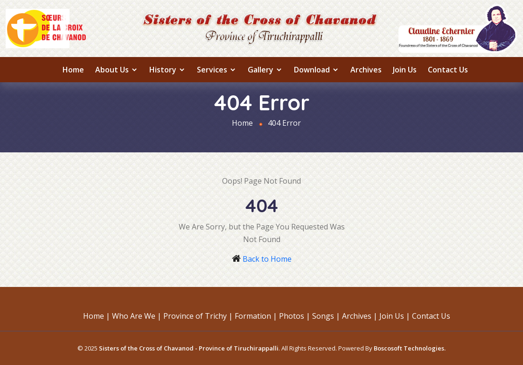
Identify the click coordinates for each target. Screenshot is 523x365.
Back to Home (267, 259)
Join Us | (394, 316)
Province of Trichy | (198, 316)
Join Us (405, 69)
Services (217, 69)
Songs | (326, 316)
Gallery (265, 69)
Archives (366, 69)
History (167, 69)
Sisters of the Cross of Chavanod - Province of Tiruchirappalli (189, 348)
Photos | (294, 316)
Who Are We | (136, 316)
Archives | (359, 316)
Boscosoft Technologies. (410, 348)
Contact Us (448, 69)
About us (116, 69)
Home (73, 69)
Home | (96, 316)
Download (316, 69)
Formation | (256, 316)
